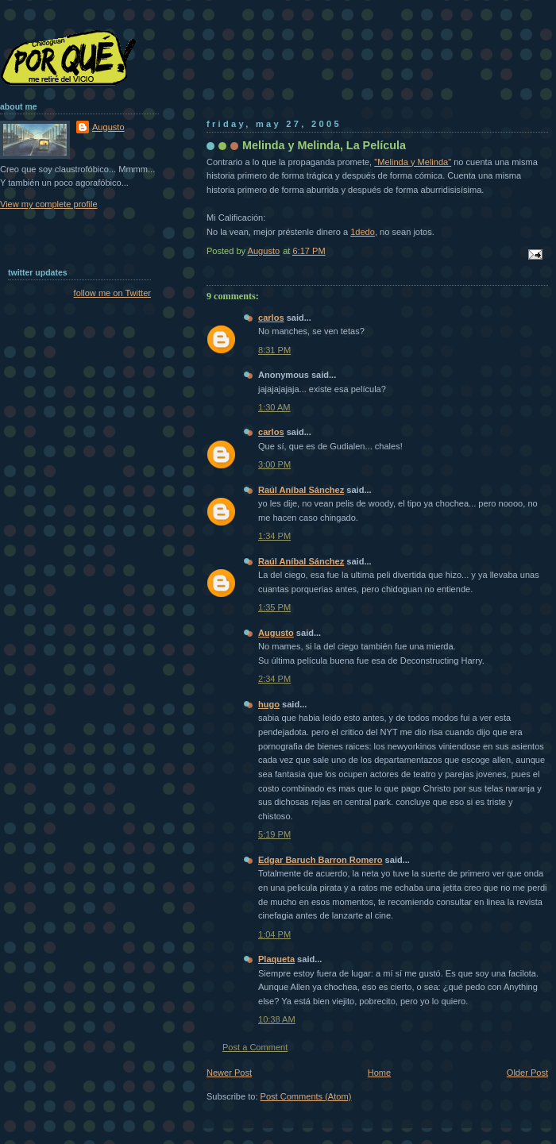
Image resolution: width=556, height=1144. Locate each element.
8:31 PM (274, 350)
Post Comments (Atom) (306, 1096)
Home (379, 1072)
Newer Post (229, 1072)
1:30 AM (274, 407)
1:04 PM (274, 934)
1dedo (362, 232)
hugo (269, 704)
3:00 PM (274, 464)
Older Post (527, 1072)
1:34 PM (274, 536)
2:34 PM (274, 679)
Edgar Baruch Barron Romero (320, 860)
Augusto (276, 632)
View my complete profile (49, 204)
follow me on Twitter (112, 293)
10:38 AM (276, 1019)
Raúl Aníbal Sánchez (301, 490)
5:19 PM (274, 834)
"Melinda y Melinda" (412, 162)
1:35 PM (274, 607)
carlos (271, 317)
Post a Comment (255, 1047)
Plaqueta (276, 959)
